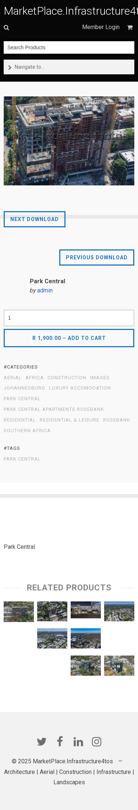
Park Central (22, 398)
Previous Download (97, 257)
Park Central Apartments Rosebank (54, 409)
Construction (66, 377)
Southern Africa (27, 430)
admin (45, 290)
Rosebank (116, 420)
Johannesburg (24, 388)
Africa (34, 377)
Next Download (34, 219)
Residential (20, 420)
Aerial (13, 377)
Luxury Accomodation (80, 388)
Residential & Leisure (69, 420)
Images (100, 377)
